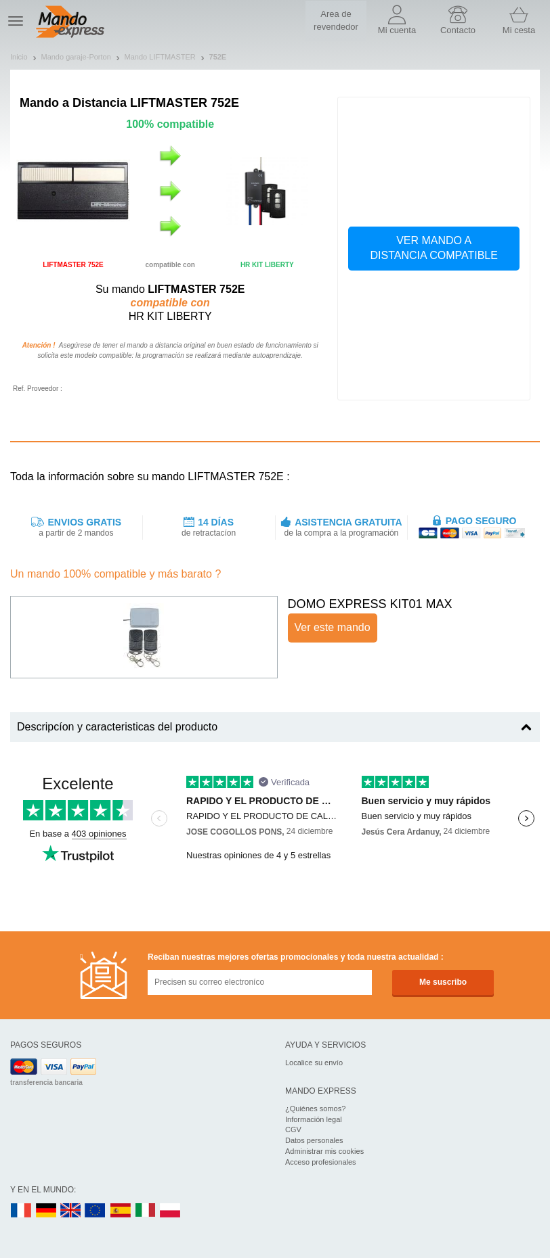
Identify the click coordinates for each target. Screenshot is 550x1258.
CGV (293, 1129)
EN (95, 1211)
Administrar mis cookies (324, 1151)
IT (145, 1211)
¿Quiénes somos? (315, 1108)
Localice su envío (314, 1062)
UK (71, 1211)
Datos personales (314, 1140)
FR (21, 1211)
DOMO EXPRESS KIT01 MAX (370, 604)
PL (171, 1211)
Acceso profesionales (320, 1162)
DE (46, 1211)
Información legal (313, 1119)
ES (120, 1211)
